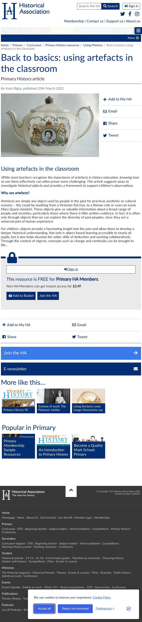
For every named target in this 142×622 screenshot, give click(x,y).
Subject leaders (73, 38)
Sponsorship (102, 587)
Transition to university (86, 558)
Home (5, 45)
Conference (9, 532)
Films (50, 561)
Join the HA (48, 296)
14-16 (29, 558)
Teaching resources (45, 547)
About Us (32, 517)
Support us (114, 21)
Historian (125, 31)
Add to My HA (117, 99)
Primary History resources (62, 45)
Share (110, 123)
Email (110, 111)
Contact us (95, 21)
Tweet (110, 135)
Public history (122, 572)
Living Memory (93, 45)
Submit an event (11, 576)
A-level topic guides (58, 558)
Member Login (83, 517)
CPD (26, 38)
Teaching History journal (16, 547)
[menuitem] (12, 31)
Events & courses (66, 561)
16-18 (39, 558)
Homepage (8, 517)
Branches (106, 572)
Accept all (44, 608)
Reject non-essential (75, 608)
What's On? (51, 587)
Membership (74, 21)
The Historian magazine (16, 572)
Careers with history (14, 561)
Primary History (120, 529)
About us (133, 21)
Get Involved (48, 517)
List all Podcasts (11, 610)
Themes (61, 572)
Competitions (100, 529)
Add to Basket (21, 296)
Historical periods (12, 558)
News (20, 517)
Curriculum (10, 38)
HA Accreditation (100, 38)
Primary (12, 31)
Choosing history (112, 558)
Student (62, 31)
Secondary (37, 31)
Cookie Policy (102, 597)
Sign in (71, 269)
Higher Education (93, 31)
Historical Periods (43, 572)
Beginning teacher (46, 38)
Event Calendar (11, 587)
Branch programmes (73, 587)
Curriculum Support (13, 543)
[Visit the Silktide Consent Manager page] (128, 608)
